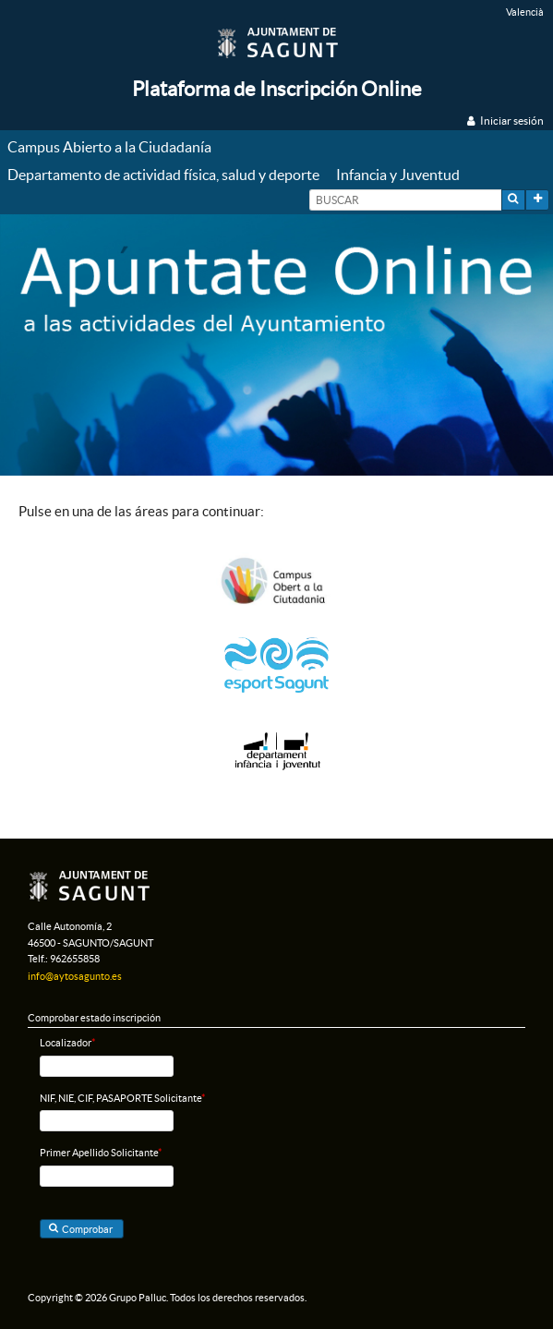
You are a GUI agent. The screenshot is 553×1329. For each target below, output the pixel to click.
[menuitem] (114, 148)
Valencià (525, 12)
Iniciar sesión (512, 121)
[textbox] (405, 200)
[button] (513, 200)
